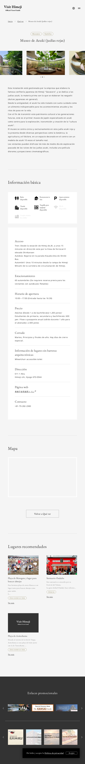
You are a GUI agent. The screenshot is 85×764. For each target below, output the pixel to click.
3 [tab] (44, 77)
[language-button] (73, 8)
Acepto (72, 753)
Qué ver (20, 21)
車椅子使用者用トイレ (25, 391)
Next (81, 708)
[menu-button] (79, 8)
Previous (4, 708)
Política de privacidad (54, 753)
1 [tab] (40, 77)
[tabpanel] (42, 63)
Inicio (10, 21)
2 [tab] (42, 77)
